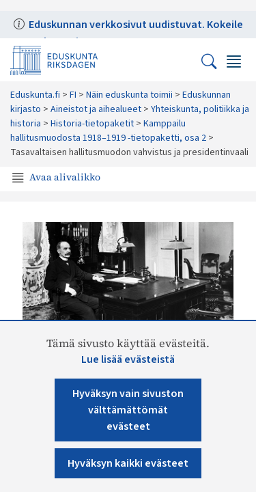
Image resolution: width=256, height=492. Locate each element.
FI (73, 95)
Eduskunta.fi (35, 95)
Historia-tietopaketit (92, 124)
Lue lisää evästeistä (128, 359)
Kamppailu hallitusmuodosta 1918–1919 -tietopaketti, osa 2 (108, 131)
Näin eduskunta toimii (129, 95)
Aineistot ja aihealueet (96, 109)
